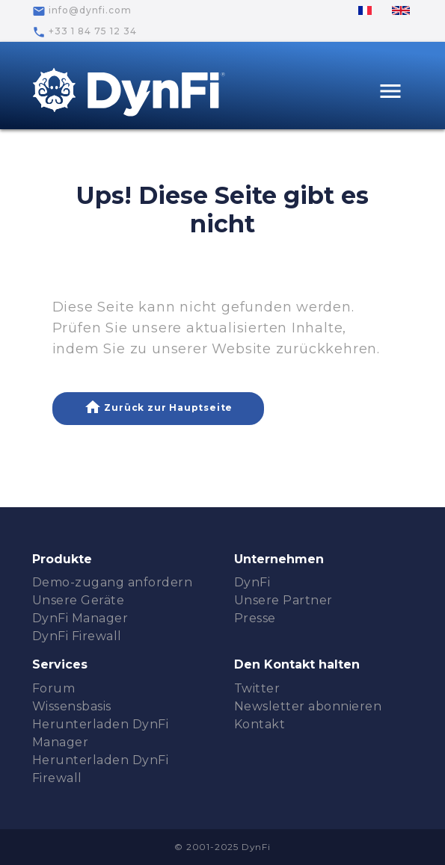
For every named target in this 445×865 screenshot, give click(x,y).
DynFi (252, 582)
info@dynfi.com (82, 11)
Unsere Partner (283, 600)
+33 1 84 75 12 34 (84, 32)
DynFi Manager (80, 618)
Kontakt (260, 724)
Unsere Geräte (78, 600)
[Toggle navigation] (390, 93)
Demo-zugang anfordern (112, 582)
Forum (54, 688)
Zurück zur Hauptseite (158, 407)
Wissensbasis (71, 706)
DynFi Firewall (77, 636)
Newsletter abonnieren (308, 706)
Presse (255, 618)
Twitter (257, 688)
